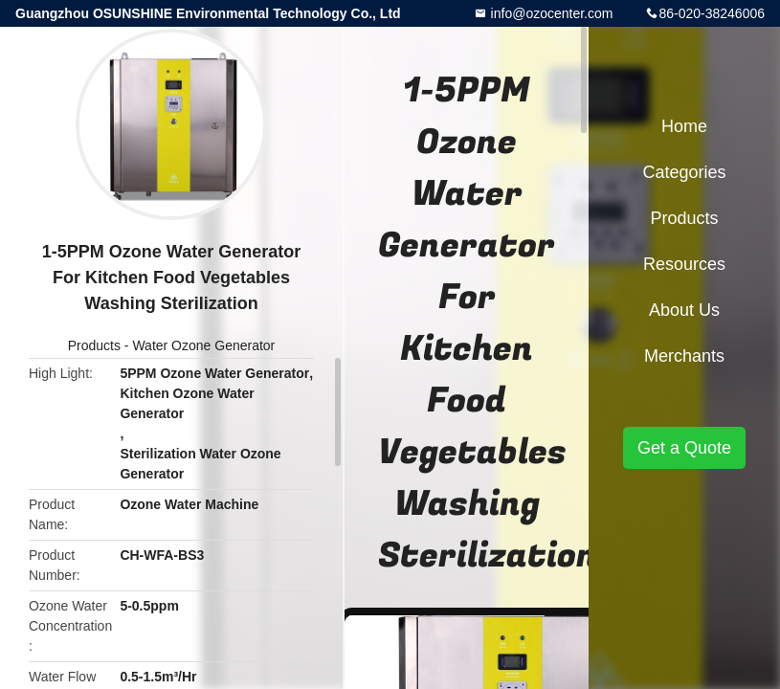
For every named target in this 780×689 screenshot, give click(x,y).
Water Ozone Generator (203, 345)
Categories (683, 172)
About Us (684, 310)
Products (94, 345)
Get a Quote (684, 447)
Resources (684, 264)
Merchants (684, 356)
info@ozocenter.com (550, 13)
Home (684, 126)
